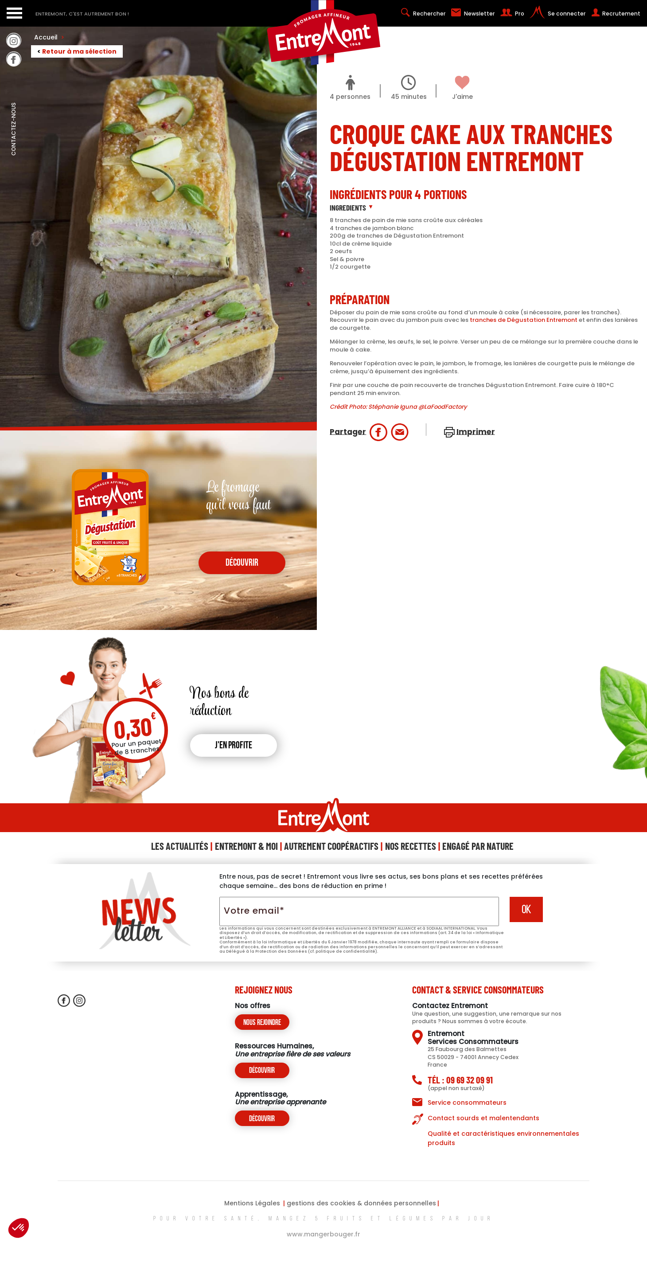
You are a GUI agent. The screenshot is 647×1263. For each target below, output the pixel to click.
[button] (18, 1228)
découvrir (242, 563)
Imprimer (475, 431)
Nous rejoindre (262, 1023)
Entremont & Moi (246, 846)
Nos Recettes (410, 846)
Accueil (49, 37)
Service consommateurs (467, 1102)
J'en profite (233, 746)
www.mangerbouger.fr (323, 1234)
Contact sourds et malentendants (483, 1118)
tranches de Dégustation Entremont (523, 320)
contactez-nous (13, 148)
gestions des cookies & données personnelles (361, 1203)
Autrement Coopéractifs (331, 846)
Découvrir (262, 1071)
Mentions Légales (252, 1203)
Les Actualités (179, 846)
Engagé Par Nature (478, 846)
